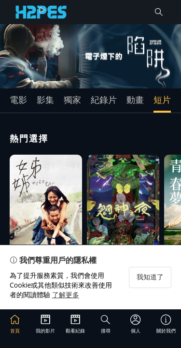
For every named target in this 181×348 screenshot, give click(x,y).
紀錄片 (104, 99)
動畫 (135, 99)
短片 (162, 99)
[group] (90, 56)
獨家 (72, 99)
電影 (18, 99)
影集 (45, 99)
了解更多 (65, 294)
